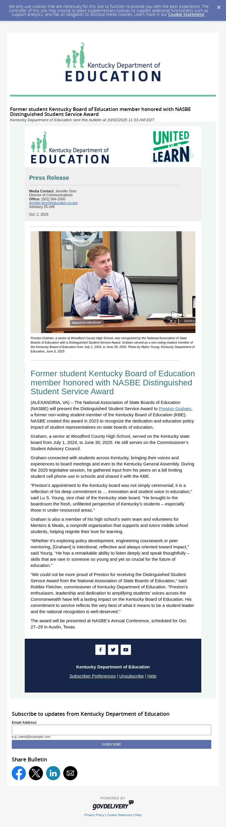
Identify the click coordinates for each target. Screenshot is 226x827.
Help (152, 675)
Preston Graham (175, 408)
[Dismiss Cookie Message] (218, 5)
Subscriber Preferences (92, 675)
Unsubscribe (131, 675)
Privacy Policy (94, 815)
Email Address (24, 722)
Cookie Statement (186, 14)
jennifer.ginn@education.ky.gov (53, 203)
